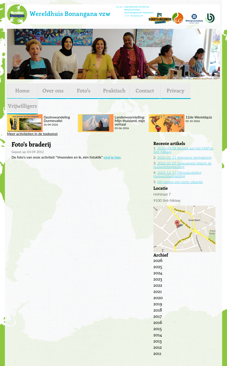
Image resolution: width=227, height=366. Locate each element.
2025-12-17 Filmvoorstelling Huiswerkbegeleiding (177, 174)
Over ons (53, 90)
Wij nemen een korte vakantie (180, 182)
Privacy (175, 90)
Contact (145, 90)
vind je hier (112, 157)
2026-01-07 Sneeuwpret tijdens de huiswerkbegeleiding (182, 165)
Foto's (83, 90)
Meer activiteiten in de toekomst (32, 134)
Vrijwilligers (22, 105)
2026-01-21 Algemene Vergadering (184, 157)
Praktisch (114, 90)
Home (22, 90)
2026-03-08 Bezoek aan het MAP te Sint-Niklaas (183, 150)
